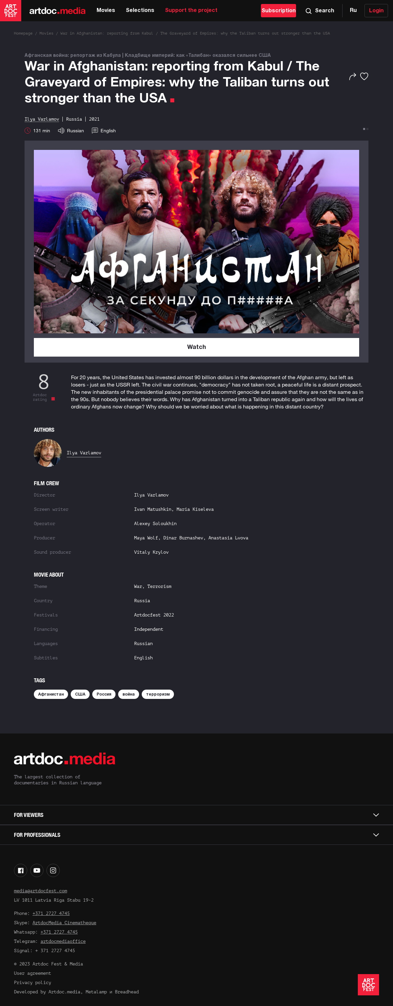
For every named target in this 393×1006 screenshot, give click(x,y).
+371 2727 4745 (51, 913)
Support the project (191, 10)
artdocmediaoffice (63, 941)
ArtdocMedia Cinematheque (64, 922)
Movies (106, 10)
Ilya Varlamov (84, 452)
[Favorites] (364, 76)
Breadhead (127, 991)
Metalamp (96, 991)
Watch (196, 347)
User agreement (32, 973)
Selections (140, 10)
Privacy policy (32, 982)
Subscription (279, 11)
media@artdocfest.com (40, 890)
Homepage (23, 33)
